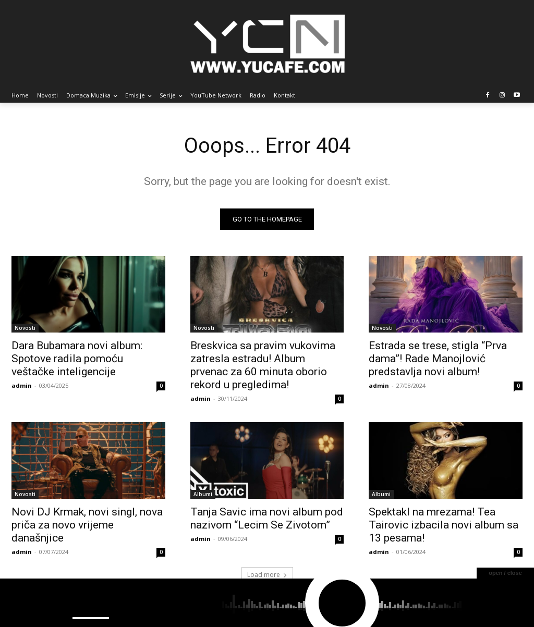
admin (21, 385)
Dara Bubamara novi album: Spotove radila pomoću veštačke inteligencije (76, 358)
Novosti (25, 327)
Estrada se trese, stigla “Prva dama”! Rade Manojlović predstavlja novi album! (438, 358)
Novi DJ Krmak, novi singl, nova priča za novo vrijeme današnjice (87, 525)
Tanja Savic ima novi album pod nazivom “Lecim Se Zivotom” (266, 519)
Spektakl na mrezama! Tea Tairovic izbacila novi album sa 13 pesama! (443, 525)
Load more (267, 575)
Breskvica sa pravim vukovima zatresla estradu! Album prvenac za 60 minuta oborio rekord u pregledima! (262, 365)
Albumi (202, 494)
